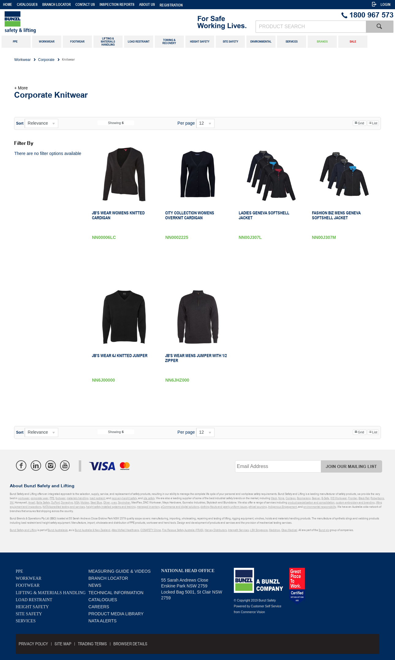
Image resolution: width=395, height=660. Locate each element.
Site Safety (29, 614)
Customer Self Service (266, 606)
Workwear (28, 578)
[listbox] (41, 123)
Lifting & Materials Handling (50, 592)
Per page (186, 123)
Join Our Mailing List (351, 466)
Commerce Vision (253, 612)
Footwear (28, 585)
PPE (19, 571)
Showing (115, 123)
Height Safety (32, 607)
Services (26, 621)
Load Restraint (34, 600)
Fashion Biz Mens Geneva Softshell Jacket (336, 215)
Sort (19, 123)
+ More (21, 87)
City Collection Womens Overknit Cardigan (189, 215)
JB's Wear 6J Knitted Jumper (119, 355)
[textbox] (311, 27)
